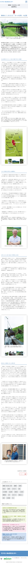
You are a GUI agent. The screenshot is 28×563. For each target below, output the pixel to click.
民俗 (19, 488)
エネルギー (14, 488)
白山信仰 (10, 491)
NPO (9, 494)
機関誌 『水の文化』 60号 (7, 485)
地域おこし (20, 494)
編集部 (15, 485)
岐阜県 (20, 485)
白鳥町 (9, 488)
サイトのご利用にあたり (15, 557)
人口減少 (21, 491)
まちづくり (14, 494)
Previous (3, 161)
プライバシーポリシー (24, 557)
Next (24, 161)
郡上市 (4, 488)
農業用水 (4, 494)
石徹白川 (16, 491)
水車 (3, 498)
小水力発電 (5, 491)
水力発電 (8, 498)
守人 (13, 498)
